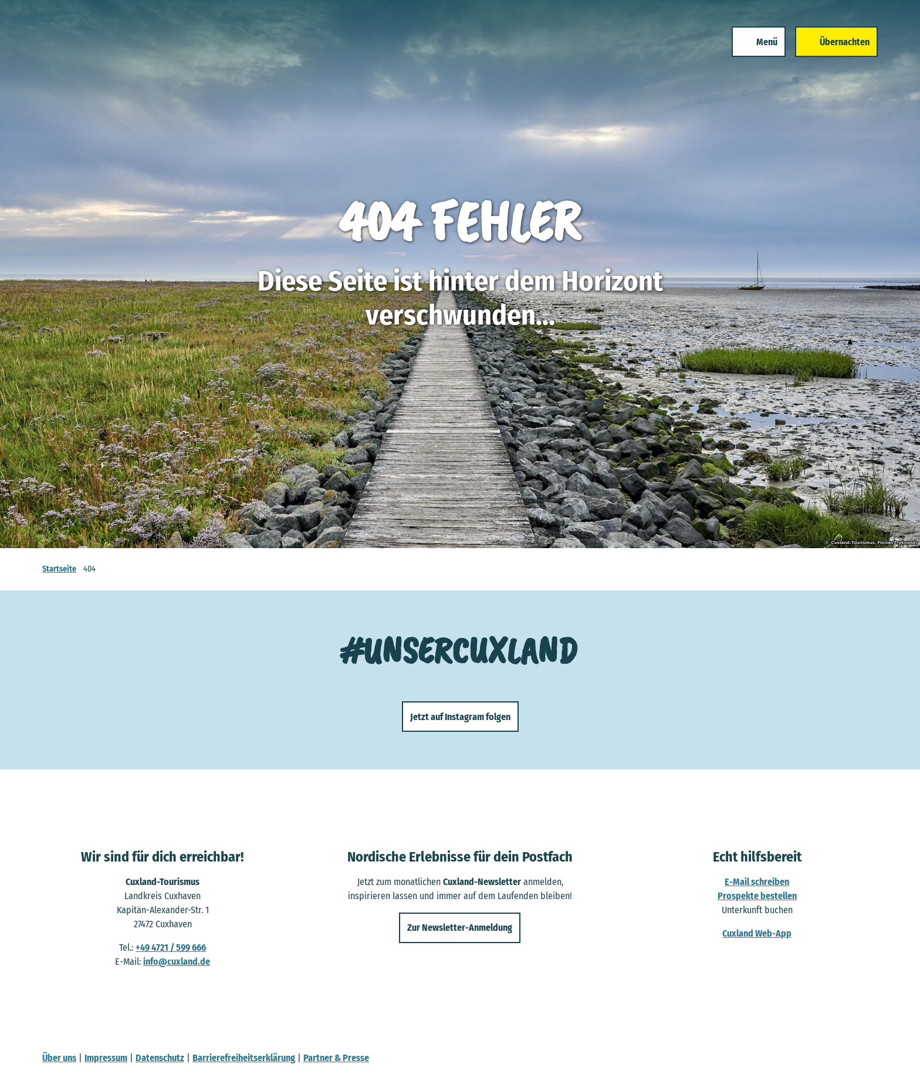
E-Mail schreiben (757, 881)
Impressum (105, 1057)
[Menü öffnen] (754, 51)
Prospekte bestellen (757, 895)
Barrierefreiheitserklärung (243, 1057)
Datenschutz (160, 1057)
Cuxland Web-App (757, 933)
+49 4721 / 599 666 (171, 947)
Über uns (59, 1057)
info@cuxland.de (176, 961)
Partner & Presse (336, 1057)
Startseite (59, 569)
